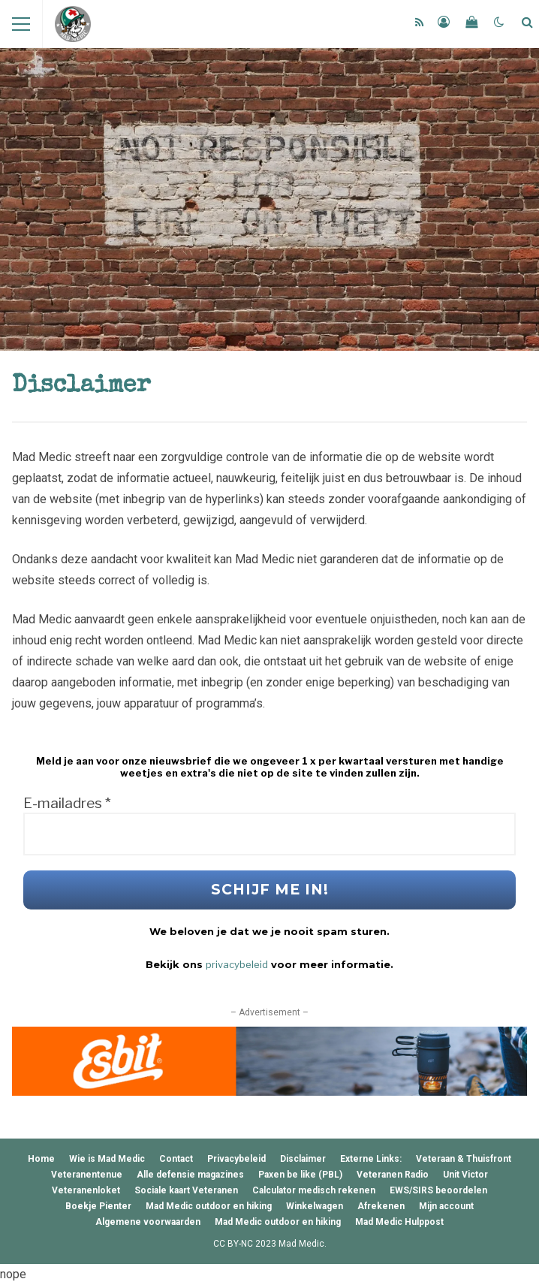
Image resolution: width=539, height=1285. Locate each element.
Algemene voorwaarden (147, 1222)
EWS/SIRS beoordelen (438, 1190)
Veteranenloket (86, 1190)
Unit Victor (465, 1174)
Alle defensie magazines (190, 1174)
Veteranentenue (86, 1174)
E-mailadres (67, 803)
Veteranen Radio (393, 1174)
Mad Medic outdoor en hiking (209, 1206)
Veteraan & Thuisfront (463, 1159)
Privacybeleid (236, 1159)
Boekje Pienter (98, 1206)
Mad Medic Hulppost (399, 1222)
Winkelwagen (314, 1206)
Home (41, 1159)
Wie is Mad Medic (107, 1159)
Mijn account (446, 1206)
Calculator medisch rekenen (313, 1190)
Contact (176, 1159)
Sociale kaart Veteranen (186, 1190)
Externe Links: (371, 1159)
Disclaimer (303, 1159)
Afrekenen (381, 1206)
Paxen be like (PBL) (300, 1174)
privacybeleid (237, 964)
